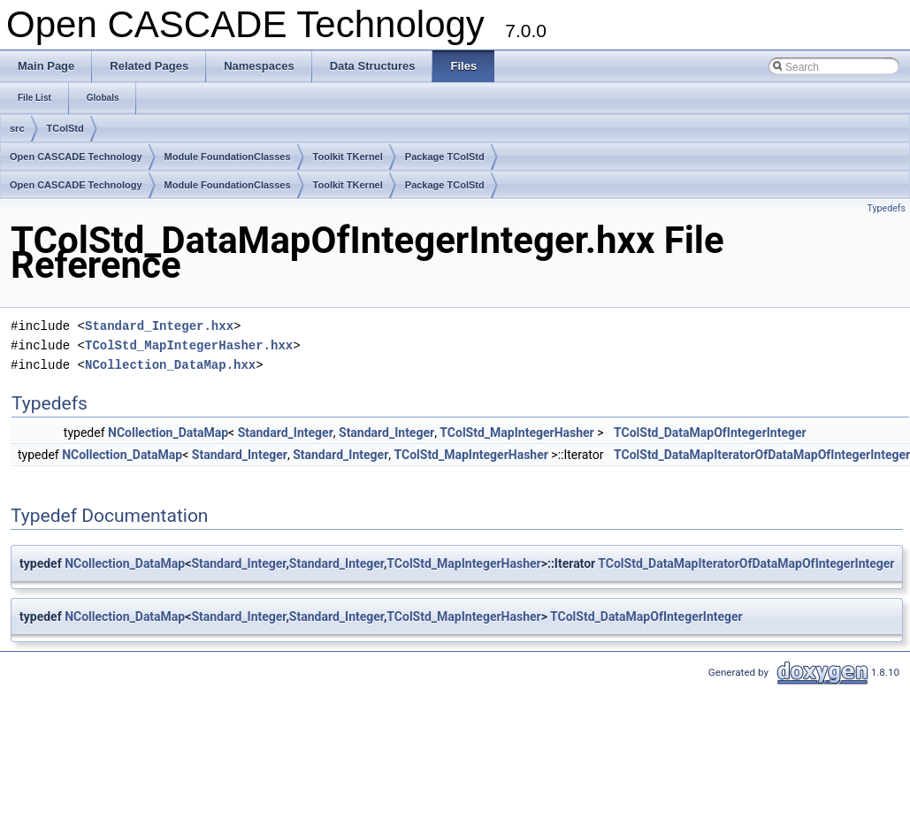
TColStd (65, 128)
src (17, 128)
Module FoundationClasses (227, 156)
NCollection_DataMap (168, 432)
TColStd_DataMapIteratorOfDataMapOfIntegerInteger (746, 563)
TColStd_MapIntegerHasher (516, 432)
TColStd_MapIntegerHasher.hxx (189, 345)
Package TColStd (445, 156)
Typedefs (886, 208)
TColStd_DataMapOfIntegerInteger (710, 432)
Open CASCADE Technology (76, 156)
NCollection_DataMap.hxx (170, 364)
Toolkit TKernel (348, 156)
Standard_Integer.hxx (159, 326)
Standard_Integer (285, 432)
